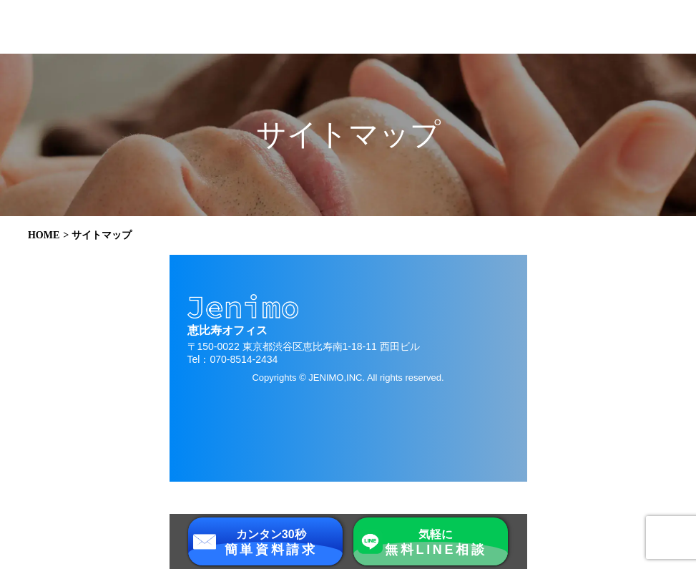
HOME (43, 235)
